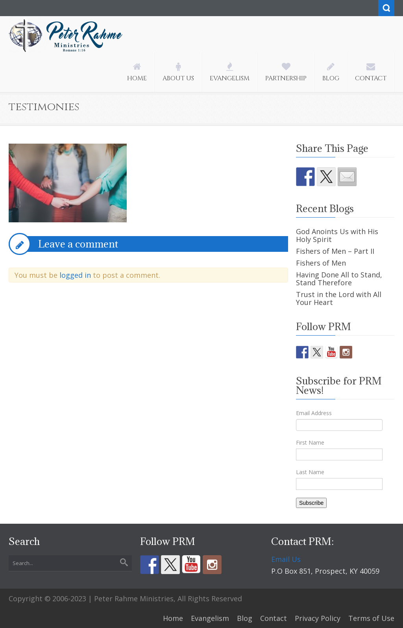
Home (173, 618)
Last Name (310, 472)
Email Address (314, 413)
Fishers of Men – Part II (335, 251)
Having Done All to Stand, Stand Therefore (339, 278)
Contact (273, 618)
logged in (75, 275)
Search (386, 8)
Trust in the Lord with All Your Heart (338, 298)
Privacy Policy (317, 618)
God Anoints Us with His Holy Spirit (337, 235)
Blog (244, 618)
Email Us (286, 559)
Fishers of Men (321, 263)
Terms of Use (371, 618)
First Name (310, 442)
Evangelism (210, 618)
